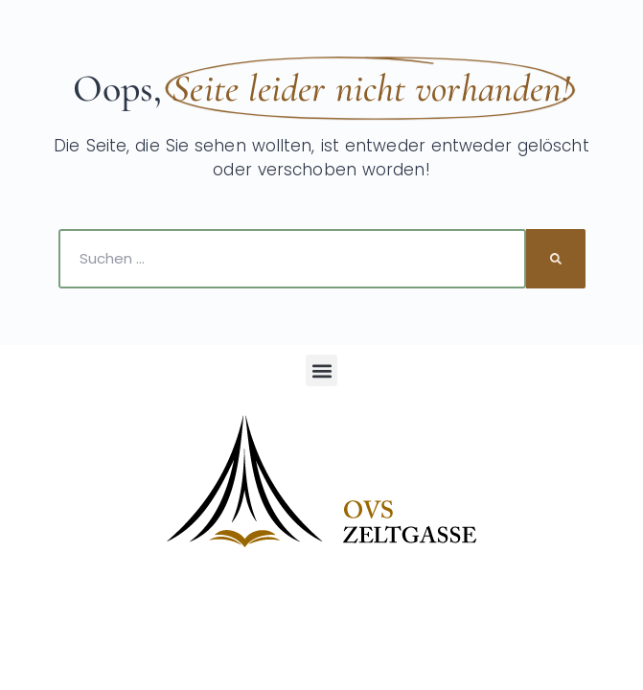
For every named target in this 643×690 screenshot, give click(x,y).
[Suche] (556, 258)
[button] (321, 370)
